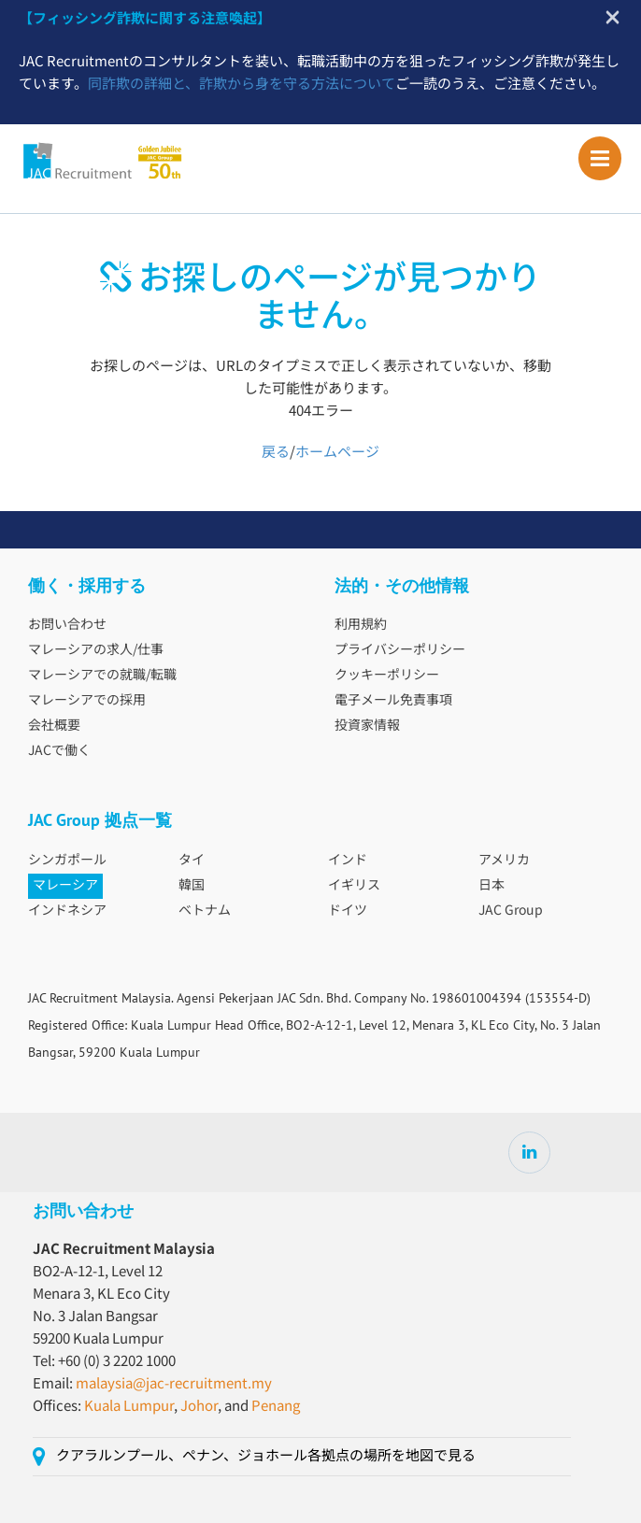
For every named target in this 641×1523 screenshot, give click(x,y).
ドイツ (347, 911)
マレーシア (65, 885)
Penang (275, 1407)
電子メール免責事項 (393, 700)
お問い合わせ (67, 625)
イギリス (354, 885)
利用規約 (361, 625)
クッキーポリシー (387, 675)
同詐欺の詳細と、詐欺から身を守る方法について (241, 85)
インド (347, 860)
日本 (491, 885)
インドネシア (67, 911)
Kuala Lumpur (129, 1407)
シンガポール (67, 860)
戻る (276, 453)
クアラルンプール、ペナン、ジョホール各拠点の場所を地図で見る (266, 1456)
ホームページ (337, 453)
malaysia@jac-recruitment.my (174, 1384)
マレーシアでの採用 (87, 700)
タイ (191, 860)
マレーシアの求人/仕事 (96, 650)
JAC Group (510, 911)
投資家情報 (367, 726)
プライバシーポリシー (400, 650)
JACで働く (59, 751)
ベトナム (204, 911)
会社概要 (54, 726)
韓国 (191, 885)
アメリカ (504, 860)
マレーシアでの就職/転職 (102, 675)
